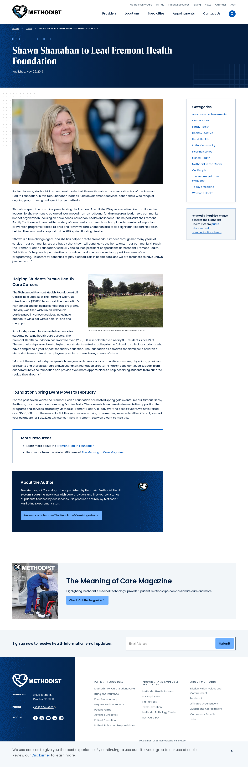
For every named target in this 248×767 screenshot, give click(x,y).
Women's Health (202, 192)
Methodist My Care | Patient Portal (114, 688)
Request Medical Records (109, 704)
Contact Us (211, 13)
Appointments (184, 13)
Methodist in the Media (207, 163)
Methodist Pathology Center (159, 711)
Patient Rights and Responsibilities (114, 724)
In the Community (203, 144)
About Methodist (204, 681)
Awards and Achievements (209, 113)
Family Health (200, 126)
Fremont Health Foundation (75, 445)
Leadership (196, 697)
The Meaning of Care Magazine (102, 452)
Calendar (220, 4)
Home (15, 27)
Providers (109, 13)
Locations (132, 13)
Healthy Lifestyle (202, 132)
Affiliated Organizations (204, 703)
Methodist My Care (141, 4)
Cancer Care (200, 120)
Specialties (156, 13)
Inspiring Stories (202, 151)
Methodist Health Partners (158, 690)
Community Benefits (202, 713)
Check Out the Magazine (87, 600)
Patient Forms (102, 709)
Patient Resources (178, 4)
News (208, 4)
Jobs (233, 4)
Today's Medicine (203, 186)
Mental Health (201, 157)
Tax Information (152, 706)
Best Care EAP (150, 717)
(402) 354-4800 (44, 706)
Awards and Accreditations (206, 708)
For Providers (150, 701)
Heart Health (200, 138)
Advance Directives (106, 714)
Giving (197, 4)
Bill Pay (160, 4)
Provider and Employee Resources (160, 682)
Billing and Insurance (106, 693)
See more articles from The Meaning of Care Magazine (61, 515)
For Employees (151, 696)
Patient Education (105, 719)
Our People (199, 169)
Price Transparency (106, 698)
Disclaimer (41, 755)
